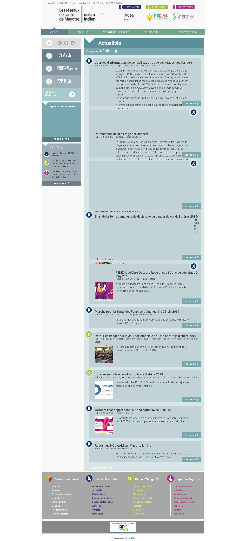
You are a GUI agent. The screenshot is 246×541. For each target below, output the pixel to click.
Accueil (54, 32)
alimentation (155, 339)
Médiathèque (150, 32)
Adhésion (97, 506)
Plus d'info (62, 139)
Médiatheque (58, 498)
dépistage (128, 65)
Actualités (83, 32)
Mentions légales (60, 514)
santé (154, 65)
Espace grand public (102, 498)
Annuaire (56, 490)
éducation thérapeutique (137, 339)
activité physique (142, 65)
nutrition (194, 339)
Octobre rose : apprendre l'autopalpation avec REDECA (133, 410)
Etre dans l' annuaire (61, 494)
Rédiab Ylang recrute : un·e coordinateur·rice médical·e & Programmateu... (65, 163)
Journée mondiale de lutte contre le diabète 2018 (129, 374)
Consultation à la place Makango (117, 212)
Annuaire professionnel (116, 32)
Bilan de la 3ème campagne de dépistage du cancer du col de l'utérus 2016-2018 (148, 218)
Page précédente (100, 468)
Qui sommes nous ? (101, 486)
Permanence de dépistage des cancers (122, 134)
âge (160, 65)
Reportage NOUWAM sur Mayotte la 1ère (123, 445)
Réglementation (186, 32)
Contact (96, 510)
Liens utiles (57, 506)
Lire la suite (191, 103)
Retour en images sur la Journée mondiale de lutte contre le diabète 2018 (145, 336)
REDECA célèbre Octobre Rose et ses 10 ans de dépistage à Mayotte (157, 274)
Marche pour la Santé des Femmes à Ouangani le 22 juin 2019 (137, 311)
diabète (98, 342)
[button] (59, 43)
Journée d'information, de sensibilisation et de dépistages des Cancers (144, 62)
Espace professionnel (102, 502)
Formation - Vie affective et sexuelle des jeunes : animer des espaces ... (65, 174)
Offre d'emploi (59, 502)
